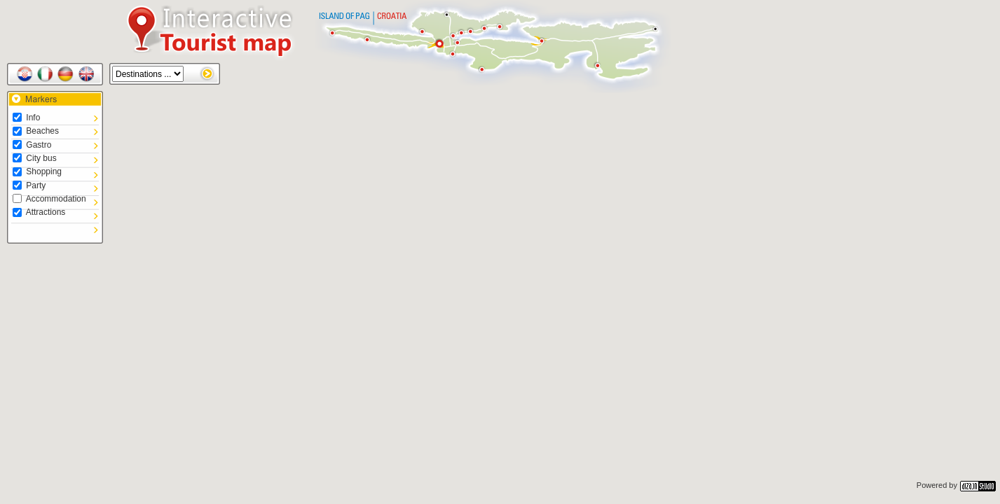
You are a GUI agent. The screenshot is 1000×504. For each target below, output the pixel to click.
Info (26, 117)
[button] (487, 244)
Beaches (36, 131)
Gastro (32, 145)
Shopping (37, 171)
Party (29, 185)
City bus (35, 158)
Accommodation (49, 199)
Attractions (39, 212)
